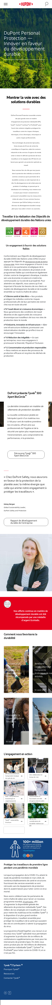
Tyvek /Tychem (13, 965)
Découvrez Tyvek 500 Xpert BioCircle (25, 454)
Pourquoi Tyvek (11, 969)
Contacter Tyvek (12, 978)
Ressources (9, 973)
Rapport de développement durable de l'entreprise (23, 522)
